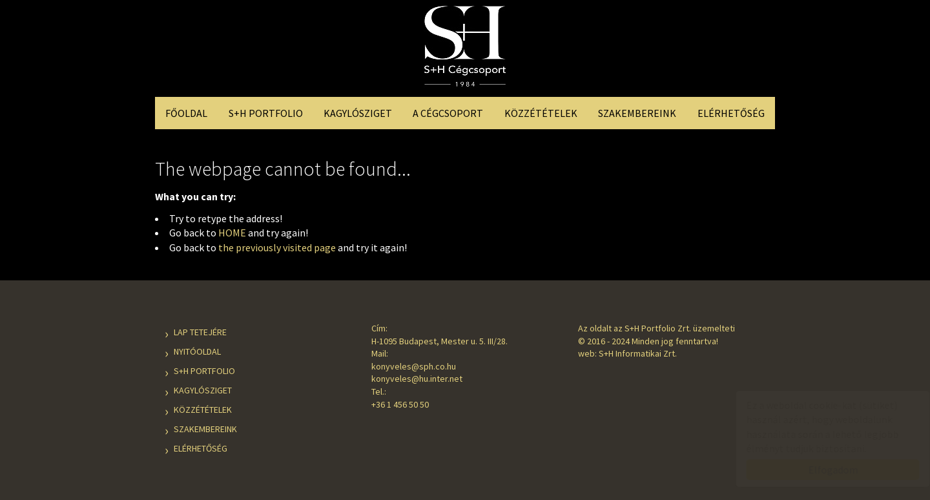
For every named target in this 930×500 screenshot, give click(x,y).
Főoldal (186, 113)
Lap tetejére (200, 332)
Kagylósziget (358, 113)
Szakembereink (637, 113)
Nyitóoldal (197, 351)
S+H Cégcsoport (465, 50)
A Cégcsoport (448, 113)
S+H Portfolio (266, 113)
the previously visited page (277, 247)
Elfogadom (820, 469)
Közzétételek (540, 113)
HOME (232, 232)
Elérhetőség (731, 113)
